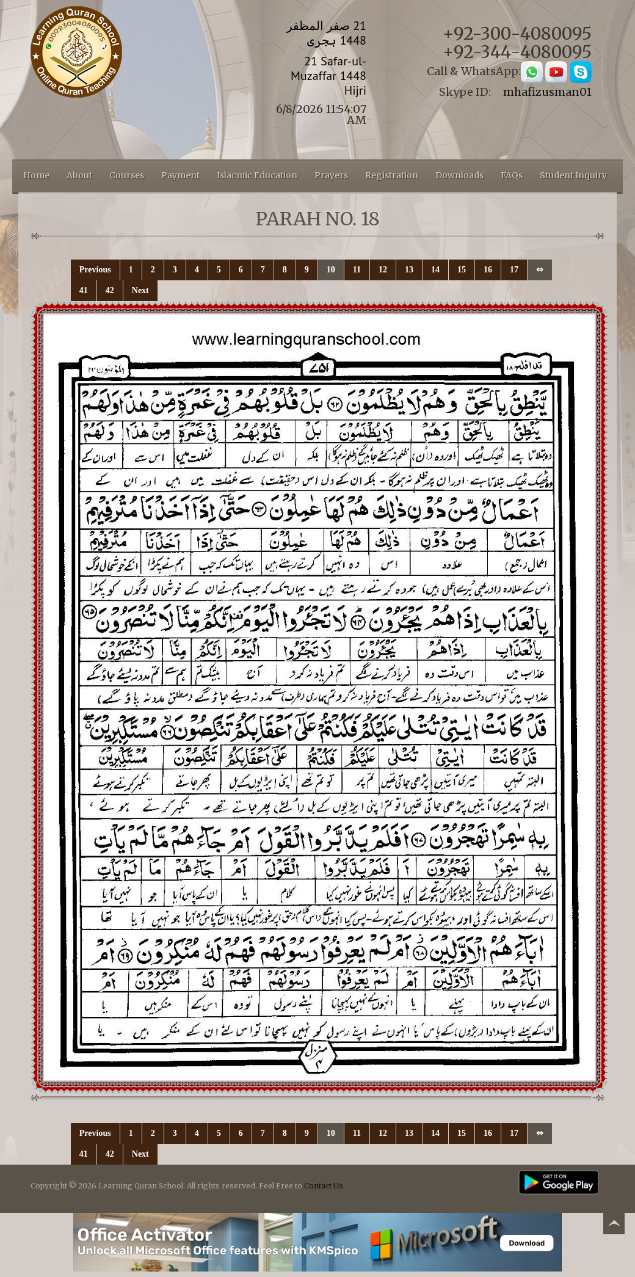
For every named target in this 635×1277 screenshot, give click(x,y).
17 (514, 269)
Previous (95, 269)
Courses (126, 175)
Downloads (459, 175)
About (79, 175)
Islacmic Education (257, 175)
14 (435, 269)
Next (140, 290)
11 (357, 269)
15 (461, 269)
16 (488, 269)
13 (409, 269)
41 (83, 290)
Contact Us (323, 1185)
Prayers (331, 175)
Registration (391, 175)
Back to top (613, 1225)
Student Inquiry (573, 175)
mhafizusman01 (547, 92)
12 (383, 269)
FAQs (512, 175)
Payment (180, 175)
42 (110, 290)
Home (36, 175)
